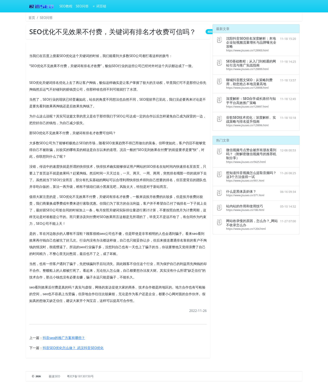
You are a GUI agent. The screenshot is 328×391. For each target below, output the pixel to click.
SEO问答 (82, 6)
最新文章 (222, 28)
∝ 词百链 (99, 6)
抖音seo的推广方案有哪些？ (64, 337)
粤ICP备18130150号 (80, 376)
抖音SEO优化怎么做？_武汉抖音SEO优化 (73, 348)
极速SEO (54, 376)
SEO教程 (65, 6)
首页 (31, 17)
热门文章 (222, 140)
